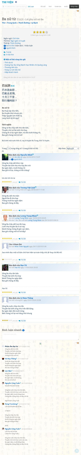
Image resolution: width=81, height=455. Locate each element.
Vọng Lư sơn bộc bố (12, 97)
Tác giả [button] (42, 6)
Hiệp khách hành (11, 100)
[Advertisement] (40, 25)
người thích (9, 75)
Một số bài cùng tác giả (15, 87)
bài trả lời (9, 73)
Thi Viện (7, 2)
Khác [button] (66, 6)
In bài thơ (10, 82)
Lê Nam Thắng (26, 384)
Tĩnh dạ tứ (9, 90)
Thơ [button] (50, 6)
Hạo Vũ (23, 352)
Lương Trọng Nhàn (29, 302)
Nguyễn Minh (27, 241)
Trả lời (8, 80)
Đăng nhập (74, 6)
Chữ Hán (15, 66)
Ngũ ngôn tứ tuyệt (18, 68)
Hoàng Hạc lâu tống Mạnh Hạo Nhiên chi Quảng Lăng (26, 92)
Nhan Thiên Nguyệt (22, 333)
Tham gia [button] (58, 6)
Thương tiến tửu (11, 95)
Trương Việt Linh (28, 274)
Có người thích (15, 246)
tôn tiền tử (14, 105)
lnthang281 (19, 387)
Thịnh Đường (15, 71)
